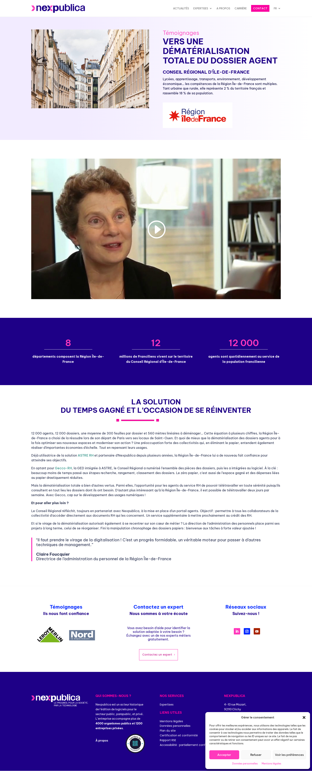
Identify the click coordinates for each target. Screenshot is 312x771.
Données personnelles (245, 763)
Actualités (181, 8)
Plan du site (168, 731)
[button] (304, 717)
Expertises (200, 8)
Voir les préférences (289, 755)
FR (275, 8)
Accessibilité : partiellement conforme (186, 745)
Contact (260, 8)
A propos (223, 8)
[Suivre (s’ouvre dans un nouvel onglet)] (237, 631)
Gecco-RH (63, 468)
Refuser (255, 755)
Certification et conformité (179, 735)
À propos (102, 740)
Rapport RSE (168, 740)
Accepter (224, 755)
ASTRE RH (86, 455)
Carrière (241, 8)
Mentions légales (271, 763)
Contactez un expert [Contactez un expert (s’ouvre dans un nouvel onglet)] (157, 655)
